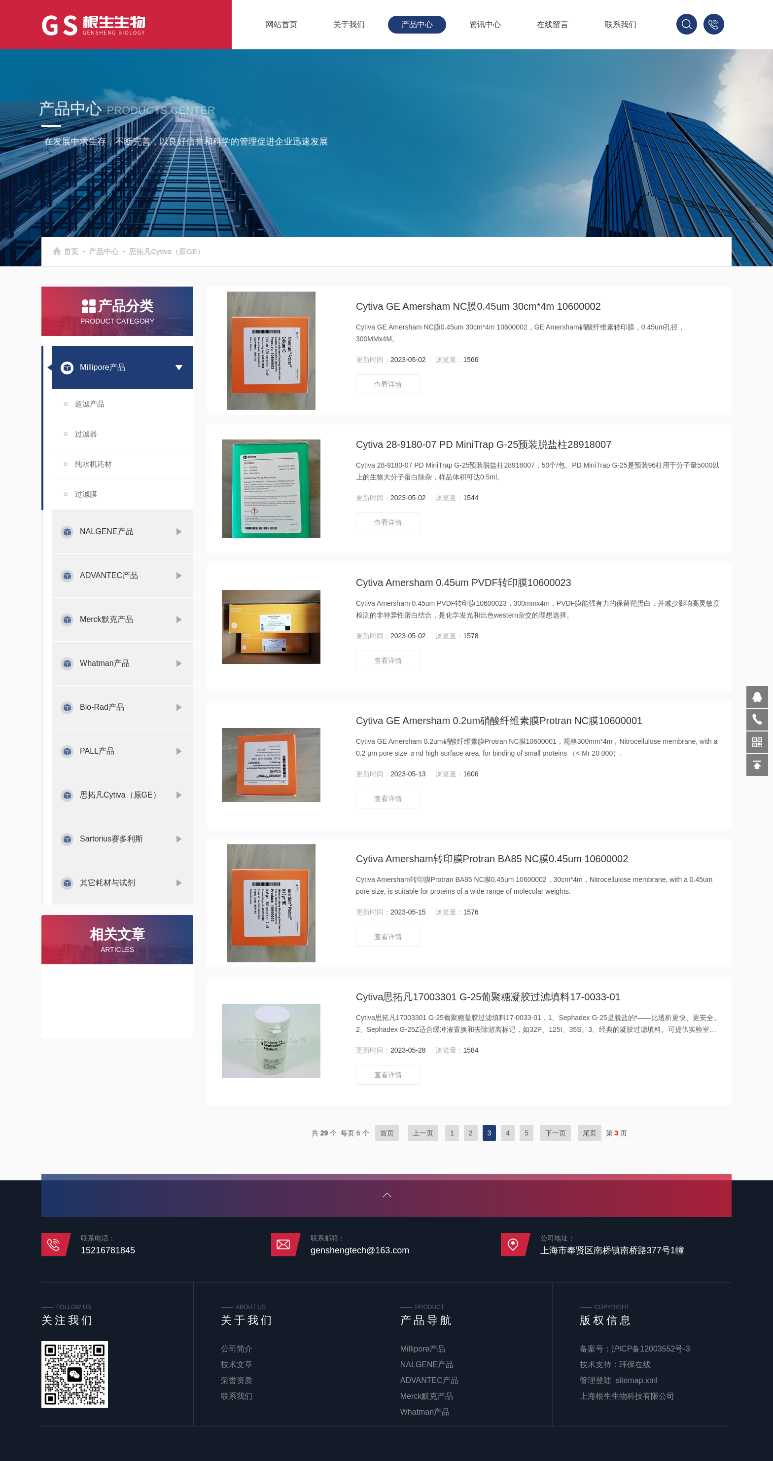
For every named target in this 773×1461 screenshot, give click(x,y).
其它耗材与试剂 (107, 882)
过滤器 (86, 434)
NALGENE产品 (106, 531)
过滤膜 (86, 494)
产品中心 (417, 24)
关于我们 (349, 24)
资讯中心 (485, 24)
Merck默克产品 (106, 619)
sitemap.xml (637, 1380)
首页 (81, 251)
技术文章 (236, 1364)
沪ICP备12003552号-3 (650, 1349)
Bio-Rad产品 (102, 707)
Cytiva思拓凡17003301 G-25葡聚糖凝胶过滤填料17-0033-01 (488, 996)
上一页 (423, 1133)
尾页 (590, 1133)
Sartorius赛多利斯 (111, 839)
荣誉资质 (236, 1380)
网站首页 (281, 24)
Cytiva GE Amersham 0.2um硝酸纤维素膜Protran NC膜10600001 (499, 720)
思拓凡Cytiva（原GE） (120, 795)
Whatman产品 (104, 663)
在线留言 (552, 24)
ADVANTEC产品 (109, 575)
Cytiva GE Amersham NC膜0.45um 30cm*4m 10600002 (478, 306)
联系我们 (620, 24)
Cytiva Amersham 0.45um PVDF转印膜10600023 (463, 582)
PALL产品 (97, 751)
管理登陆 (595, 1380)
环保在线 (635, 1364)
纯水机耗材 (93, 464)
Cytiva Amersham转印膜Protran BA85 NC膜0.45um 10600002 (492, 858)
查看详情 (388, 384)
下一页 (555, 1133)
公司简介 (236, 1349)
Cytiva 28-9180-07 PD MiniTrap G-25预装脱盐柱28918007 (483, 444)
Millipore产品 (102, 367)
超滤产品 (90, 404)
